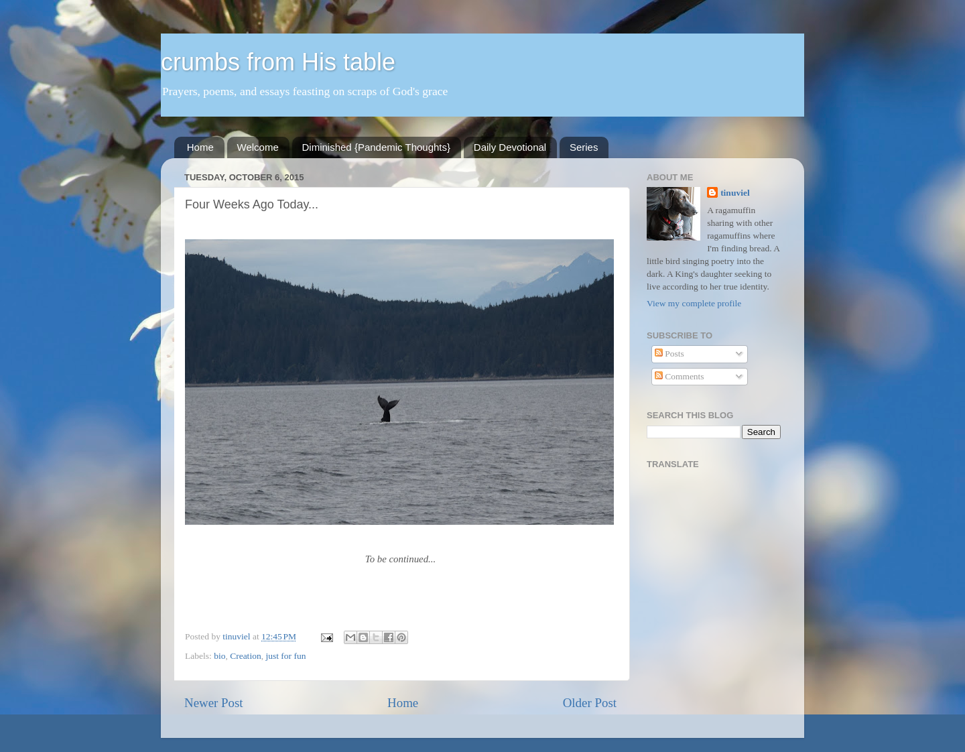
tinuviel (735, 193)
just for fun (285, 656)
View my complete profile (694, 303)
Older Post (590, 703)
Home (200, 147)
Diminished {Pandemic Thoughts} (376, 147)
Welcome (258, 147)
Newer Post (213, 703)
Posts (669, 354)
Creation (245, 656)
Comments (679, 376)
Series (584, 147)
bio (219, 656)
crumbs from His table (278, 62)
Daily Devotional (510, 147)
